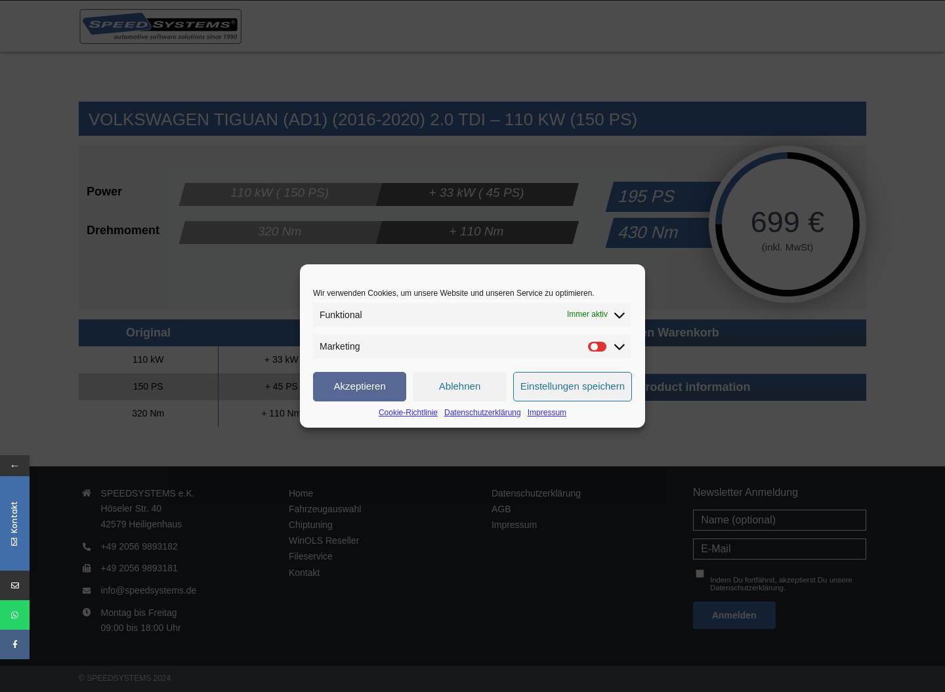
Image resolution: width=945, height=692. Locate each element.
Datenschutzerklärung (482, 412)
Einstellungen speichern (572, 386)
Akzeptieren (360, 386)
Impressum (547, 412)
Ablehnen (459, 386)
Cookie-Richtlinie (408, 412)
